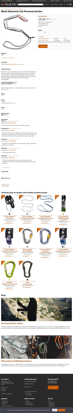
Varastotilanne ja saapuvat (7, 58)
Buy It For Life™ (68, 1)
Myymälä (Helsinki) (43, 38)
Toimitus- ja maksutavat (7, 406)
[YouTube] (55, 382)
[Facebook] (49, 382)
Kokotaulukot (52, 402)
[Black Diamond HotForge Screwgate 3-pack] (63, 244)
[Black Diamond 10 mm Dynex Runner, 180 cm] (27, 211)
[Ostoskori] (67, 4)
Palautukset (4, 401)
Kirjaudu (27, 401)
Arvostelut (6, 1)
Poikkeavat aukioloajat (7, 393)
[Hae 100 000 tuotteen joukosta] (30, 4)
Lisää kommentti (5, 167)
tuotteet (54, 4)
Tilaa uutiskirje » (53, 387)
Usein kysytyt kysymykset (31, 391)
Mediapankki (51, 404)
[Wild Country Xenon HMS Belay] (27, 244)
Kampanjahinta (42, 16)
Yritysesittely (51, 406)
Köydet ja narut (14, 9)
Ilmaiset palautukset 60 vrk (39, 1)
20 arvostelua (19, 64)
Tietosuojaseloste (29, 404)
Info (61, 4)
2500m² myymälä (54, 1)
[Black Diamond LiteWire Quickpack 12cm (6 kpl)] (63, 211)
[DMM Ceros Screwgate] (27, 276)
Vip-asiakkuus (28, 402)
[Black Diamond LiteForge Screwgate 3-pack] (9, 244)
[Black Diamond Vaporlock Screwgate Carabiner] (45, 244)
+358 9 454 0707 (31, 381)
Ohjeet (3, 404)
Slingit (21, 9)
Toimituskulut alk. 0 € (22, 1)
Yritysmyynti (28, 393)
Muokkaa (55, 410)
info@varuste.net (28, 384)
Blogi (50, 401)
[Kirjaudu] (65, 4)
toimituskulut (53, 19)
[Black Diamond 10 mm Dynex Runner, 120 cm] (45, 211)
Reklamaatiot (5, 402)
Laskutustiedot (28, 394)
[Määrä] (41, 32)
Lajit (46, 4)
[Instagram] (52, 382)
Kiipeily (7, 9)
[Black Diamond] (5, 181)
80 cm (2, 95)
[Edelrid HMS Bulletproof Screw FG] (9, 276)
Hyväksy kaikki (61, 410)
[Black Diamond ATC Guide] (9, 211)
